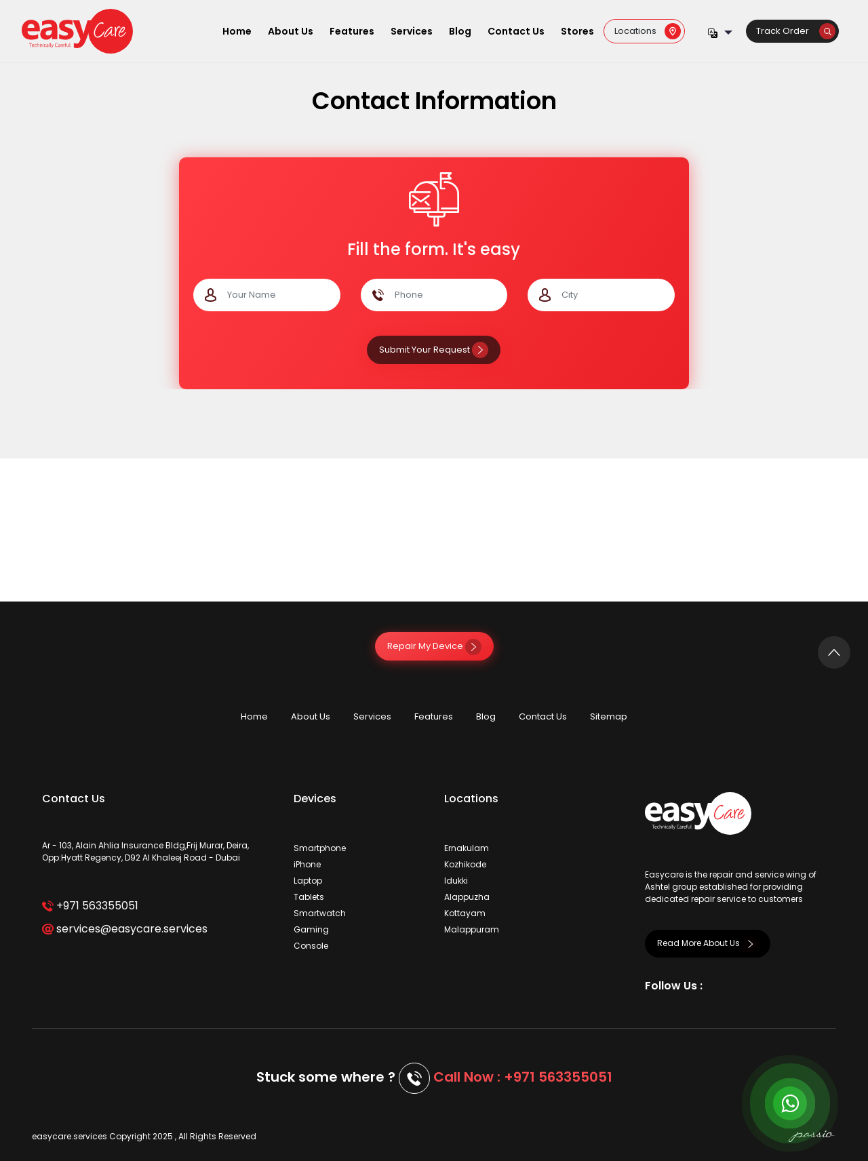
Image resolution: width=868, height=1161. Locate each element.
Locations (647, 30)
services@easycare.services (124, 929)
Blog (460, 31)
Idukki (456, 880)
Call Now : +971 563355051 (522, 1076)
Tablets (309, 897)
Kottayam (465, 913)
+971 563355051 (90, 905)
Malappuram (471, 929)
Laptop (308, 880)
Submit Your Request (433, 349)
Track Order (795, 30)
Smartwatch (320, 913)
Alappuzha (467, 897)
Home (237, 31)
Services (412, 31)
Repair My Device (434, 645)
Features (352, 31)
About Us (290, 31)
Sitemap (608, 716)
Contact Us (516, 31)
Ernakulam (466, 848)
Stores (577, 31)
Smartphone (320, 848)
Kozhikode (465, 864)
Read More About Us (707, 943)
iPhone (307, 864)
